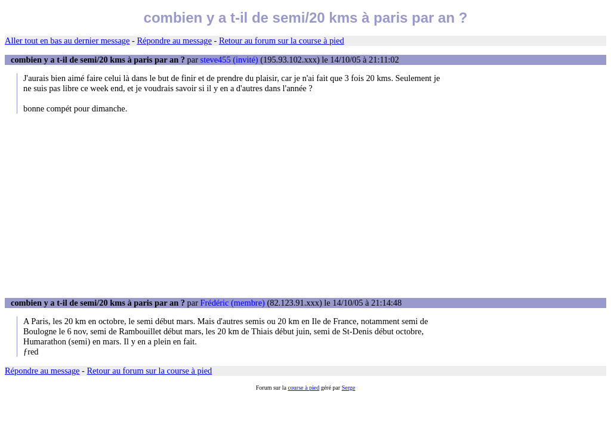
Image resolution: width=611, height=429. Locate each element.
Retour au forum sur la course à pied (281, 40)
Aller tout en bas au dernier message (67, 40)
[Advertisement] (305, 205)
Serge (349, 387)
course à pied (303, 387)
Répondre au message (174, 40)
